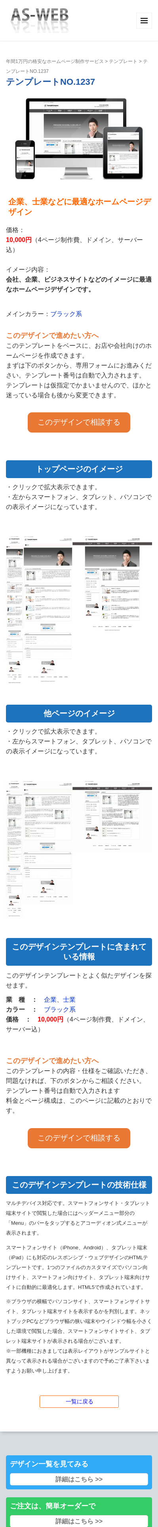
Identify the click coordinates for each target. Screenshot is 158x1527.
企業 (50, 999)
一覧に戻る (79, 1401)
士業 (69, 999)
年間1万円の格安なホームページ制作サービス (55, 61)
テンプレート (123, 61)
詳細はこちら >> (79, 1479)
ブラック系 (66, 314)
